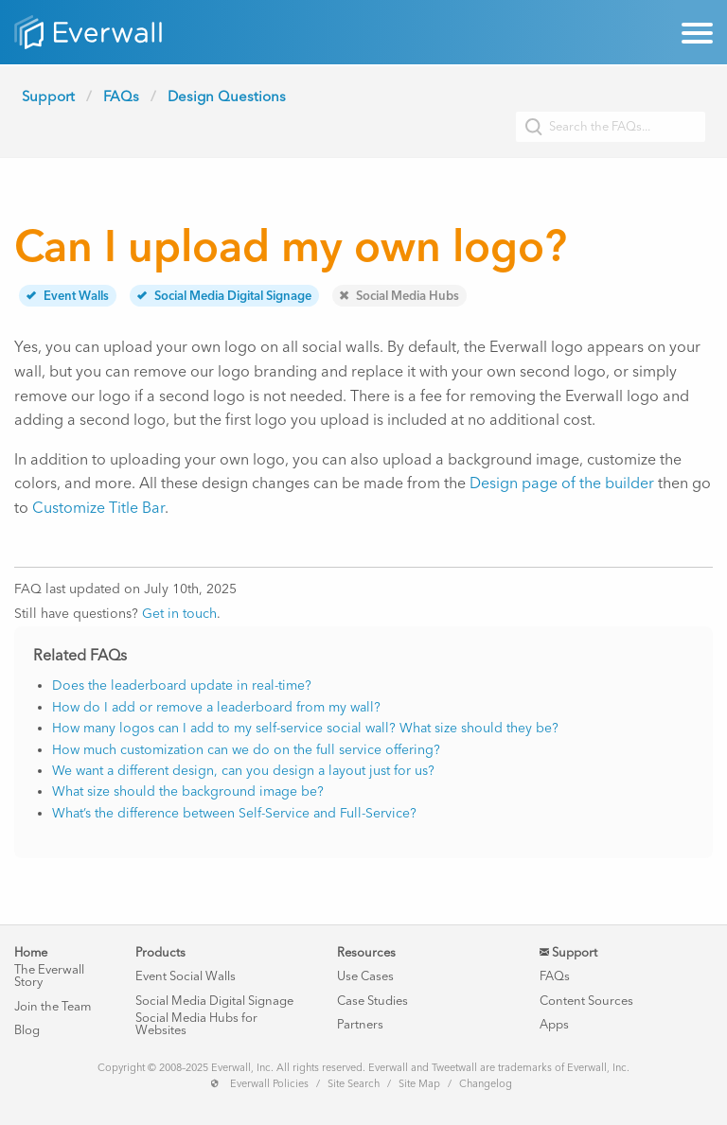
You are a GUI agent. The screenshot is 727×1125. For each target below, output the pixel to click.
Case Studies (372, 1000)
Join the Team (52, 1006)
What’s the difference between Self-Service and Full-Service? (234, 813)
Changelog (485, 1084)
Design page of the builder (562, 483)
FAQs (121, 96)
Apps (554, 1024)
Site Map (419, 1084)
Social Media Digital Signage (224, 296)
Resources (366, 952)
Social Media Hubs (399, 296)
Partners (360, 1024)
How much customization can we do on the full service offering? (246, 750)
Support (48, 96)
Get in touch (179, 614)
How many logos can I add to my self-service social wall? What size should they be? (305, 728)
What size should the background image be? (188, 791)
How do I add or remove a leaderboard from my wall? (216, 707)
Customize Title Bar (98, 508)
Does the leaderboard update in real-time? (181, 685)
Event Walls (68, 296)
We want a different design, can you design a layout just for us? (243, 771)
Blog (27, 1030)
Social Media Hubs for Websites (196, 1023)
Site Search (354, 1084)
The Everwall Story (49, 975)
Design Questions (227, 96)
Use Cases (365, 976)
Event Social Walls (185, 976)
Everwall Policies (269, 1084)
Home (30, 952)
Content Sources (586, 1000)
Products (160, 952)
